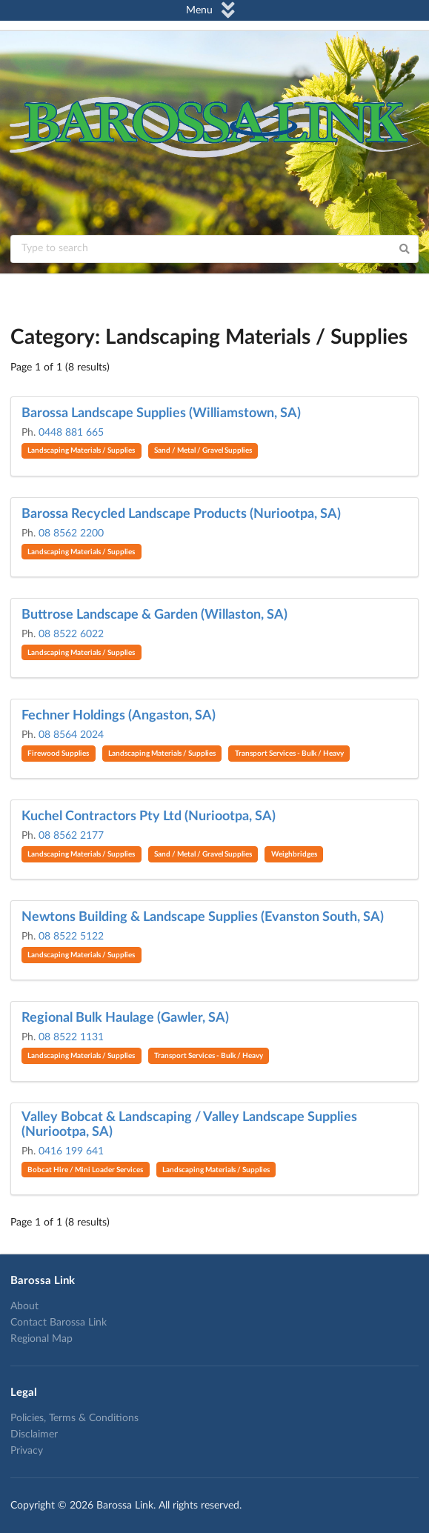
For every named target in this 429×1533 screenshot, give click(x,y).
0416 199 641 (71, 1151)
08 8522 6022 (71, 634)
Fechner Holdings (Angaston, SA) (118, 715)
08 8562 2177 (71, 836)
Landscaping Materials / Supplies (81, 450)
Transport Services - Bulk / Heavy (289, 753)
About (24, 1306)
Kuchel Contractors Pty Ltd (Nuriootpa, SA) (148, 816)
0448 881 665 (71, 433)
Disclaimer (34, 1434)
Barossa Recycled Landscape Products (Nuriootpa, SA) (181, 514)
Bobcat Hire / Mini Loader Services (85, 1170)
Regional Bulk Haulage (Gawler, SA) (125, 1018)
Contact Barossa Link (58, 1322)
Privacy (26, 1451)
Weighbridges (294, 854)
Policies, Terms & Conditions (74, 1418)
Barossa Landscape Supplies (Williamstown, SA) (161, 413)
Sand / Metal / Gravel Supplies (203, 450)
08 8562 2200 (71, 533)
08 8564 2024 (71, 735)
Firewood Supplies (58, 753)
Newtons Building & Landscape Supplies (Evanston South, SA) (202, 917)
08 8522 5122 (71, 936)
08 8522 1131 (71, 1037)
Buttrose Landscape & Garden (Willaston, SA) (154, 615)
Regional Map (41, 1339)
